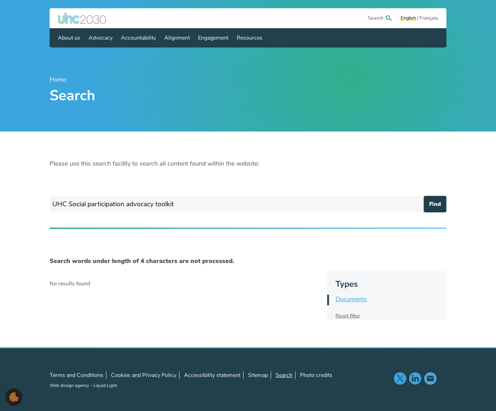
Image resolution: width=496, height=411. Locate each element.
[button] (14, 396)
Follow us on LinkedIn (415, 378)
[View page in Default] (408, 18)
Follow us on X (400, 378)
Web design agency (70, 385)
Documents (351, 299)
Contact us (430, 378)
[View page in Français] (429, 18)
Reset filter (347, 315)
